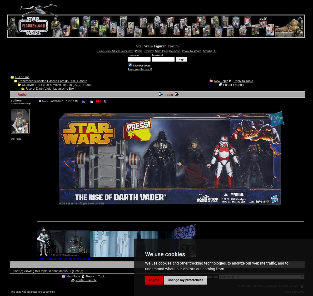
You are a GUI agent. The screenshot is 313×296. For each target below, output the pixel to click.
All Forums (22, 77)
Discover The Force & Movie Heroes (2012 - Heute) (57, 85)
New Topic (221, 81)
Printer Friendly (233, 85)
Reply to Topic (243, 81)
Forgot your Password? (140, 69)
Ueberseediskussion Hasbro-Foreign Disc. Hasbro (52, 81)
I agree (154, 280)
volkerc (16, 100)
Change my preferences (185, 280)
